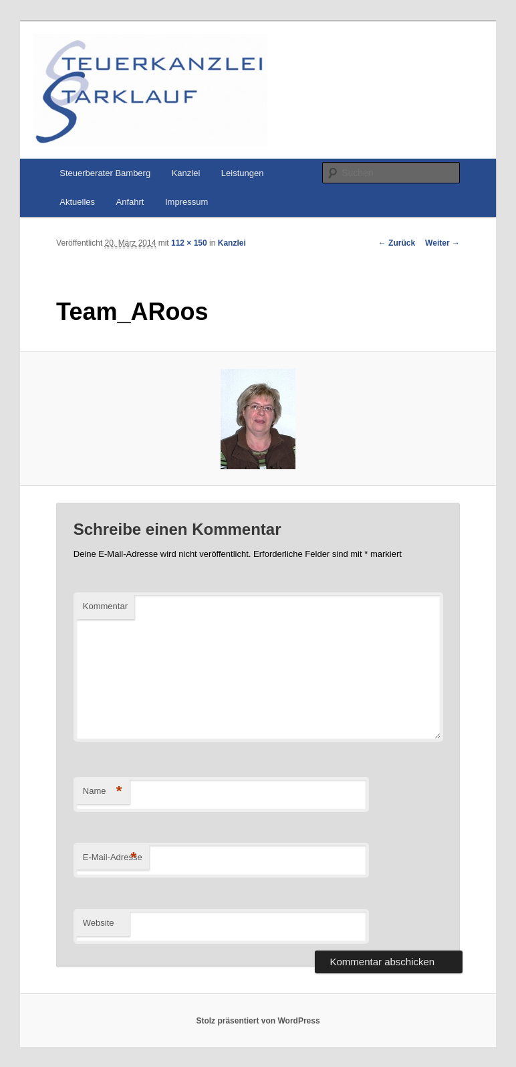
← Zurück (396, 243)
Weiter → (442, 243)
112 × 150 (189, 243)
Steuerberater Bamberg (104, 173)
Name (102, 791)
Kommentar (105, 606)
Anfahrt (130, 202)
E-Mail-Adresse (112, 858)
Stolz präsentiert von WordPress (257, 1020)
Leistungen (242, 173)
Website (98, 923)
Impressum (186, 202)
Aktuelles (77, 202)
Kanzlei (186, 173)
